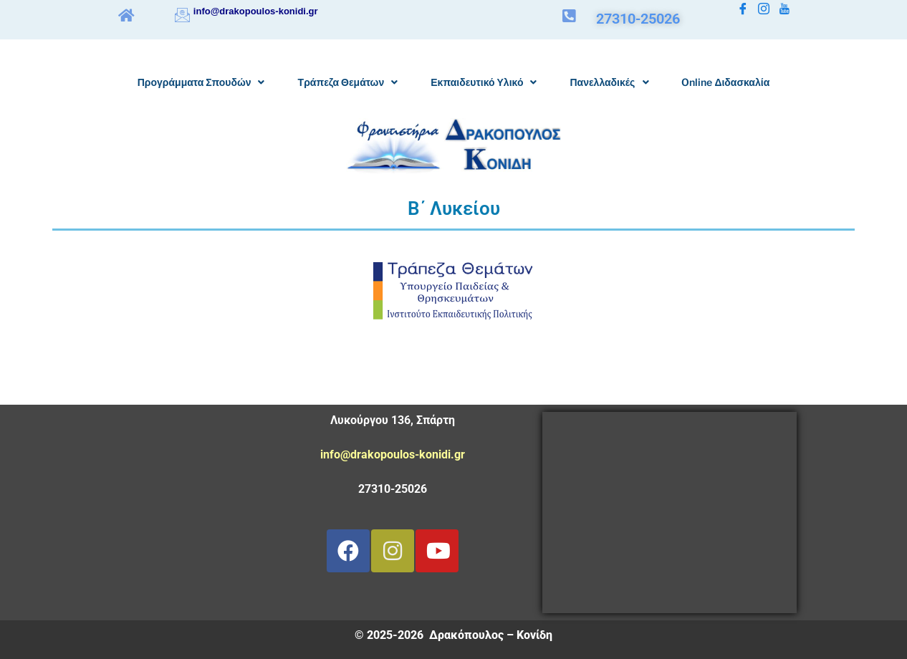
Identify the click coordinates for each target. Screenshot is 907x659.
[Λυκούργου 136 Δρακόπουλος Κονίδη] (669, 512)
